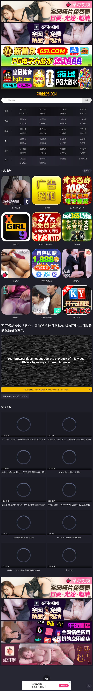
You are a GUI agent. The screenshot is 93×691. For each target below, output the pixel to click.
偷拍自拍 (43, 129)
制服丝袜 (23, 133)
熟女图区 (63, 143)
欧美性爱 (83, 129)
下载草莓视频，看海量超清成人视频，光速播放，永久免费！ (56, 389)
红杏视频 (23, 163)
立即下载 (63, 685)
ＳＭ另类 (83, 123)
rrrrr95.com (46, 94)
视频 (6, 121)
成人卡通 (63, 129)
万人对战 (63, 109)
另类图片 (83, 143)
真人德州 (43, 109)
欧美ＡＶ (63, 119)
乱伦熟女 (63, 133)
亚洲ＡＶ (23, 119)
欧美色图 (63, 139)
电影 (6, 130)
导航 (6, 160)
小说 (6, 150)
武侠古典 (83, 149)
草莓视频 (63, 158)
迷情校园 (23, 153)
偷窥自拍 (23, 139)
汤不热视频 (83, 158)
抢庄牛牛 (83, 113)
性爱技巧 (83, 153)
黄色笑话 (63, 153)
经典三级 (43, 133)
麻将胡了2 (23, 113)
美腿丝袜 (23, 143)
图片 (6, 140)
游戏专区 (83, 109)
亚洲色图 (43, 139)
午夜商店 (43, 158)
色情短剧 (43, 163)
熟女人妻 (23, 123)
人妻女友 (63, 149)
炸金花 (43, 113)
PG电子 (23, 109)
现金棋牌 (63, 113)
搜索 (86, 100)
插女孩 (23, 158)
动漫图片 (83, 139)
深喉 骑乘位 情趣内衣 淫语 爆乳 (15, 396)
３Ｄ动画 (83, 119)
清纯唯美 (43, 143)
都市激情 (23, 149)
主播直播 (63, 123)
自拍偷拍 (43, 119)
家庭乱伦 (43, 149)
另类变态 (83, 133)
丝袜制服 (43, 123)
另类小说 (43, 153)
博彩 (6, 111)
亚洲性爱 (23, 129)
